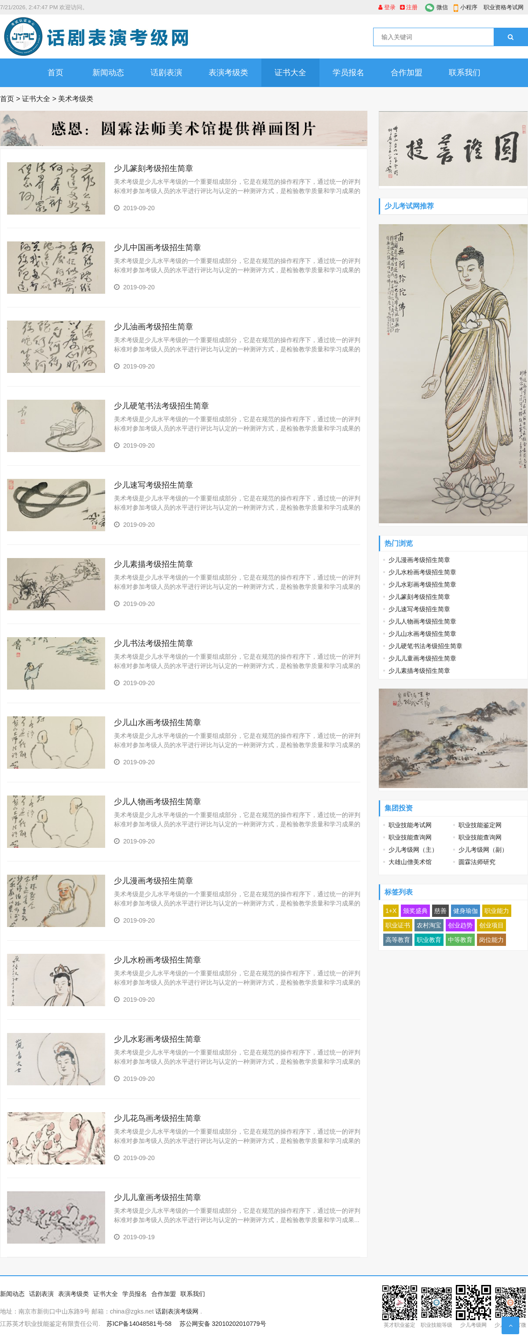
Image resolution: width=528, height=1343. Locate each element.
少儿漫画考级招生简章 (153, 880)
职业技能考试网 (410, 824)
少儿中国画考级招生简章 (157, 247)
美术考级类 (75, 98)
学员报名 (348, 72)
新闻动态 (108, 72)
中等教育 (460, 939)
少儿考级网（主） (413, 849)
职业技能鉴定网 (480, 824)
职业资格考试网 (504, 7)
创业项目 (491, 925)
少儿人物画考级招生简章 (159, 801)
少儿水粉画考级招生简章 (159, 960)
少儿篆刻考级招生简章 (153, 168)
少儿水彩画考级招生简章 (159, 1039)
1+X (390, 910)
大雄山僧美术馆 (410, 861)
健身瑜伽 (465, 910)
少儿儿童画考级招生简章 (158, 1197)
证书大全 (290, 72)
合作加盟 (406, 72)
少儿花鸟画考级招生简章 (157, 1118)
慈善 (440, 910)
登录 (387, 7)
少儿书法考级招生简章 (153, 643)
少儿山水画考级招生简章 (157, 722)
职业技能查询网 (410, 837)
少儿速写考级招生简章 (153, 485)
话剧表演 (166, 72)
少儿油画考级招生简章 (156, 326)
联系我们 (464, 72)
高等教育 (397, 939)
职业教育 (429, 939)
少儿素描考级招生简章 (153, 564)
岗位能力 (491, 939)
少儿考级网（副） (483, 849)
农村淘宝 (429, 925)
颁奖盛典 (415, 910)
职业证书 (397, 925)
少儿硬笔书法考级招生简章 (161, 405)
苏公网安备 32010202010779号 (223, 1323)
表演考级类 (228, 72)
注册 (409, 7)
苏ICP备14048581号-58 (139, 1323)
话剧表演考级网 (176, 1311)
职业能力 (496, 910)
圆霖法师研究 (476, 861)
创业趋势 (460, 925)
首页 (55, 72)
